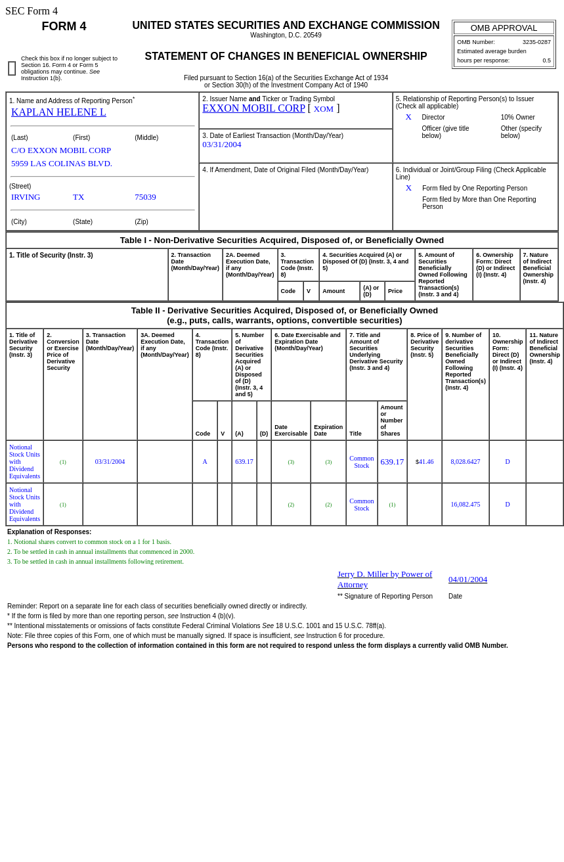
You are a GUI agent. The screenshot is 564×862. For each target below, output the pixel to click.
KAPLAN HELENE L (58, 112)
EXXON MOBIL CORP (253, 108)
